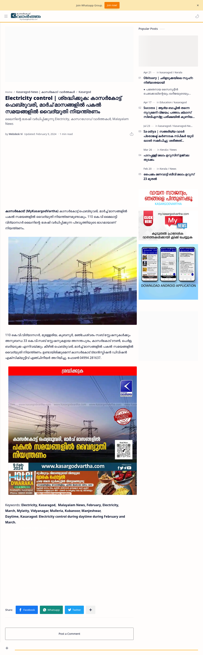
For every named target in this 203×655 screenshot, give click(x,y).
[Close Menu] (197, 5)
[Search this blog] (82, 16)
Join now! (112, 5)
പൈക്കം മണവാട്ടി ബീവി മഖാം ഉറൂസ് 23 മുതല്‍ (169, 178)
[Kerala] (178, 74)
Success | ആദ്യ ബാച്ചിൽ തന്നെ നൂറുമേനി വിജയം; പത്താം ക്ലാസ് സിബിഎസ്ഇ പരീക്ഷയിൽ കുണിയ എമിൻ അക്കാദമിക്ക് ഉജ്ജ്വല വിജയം (169, 114)
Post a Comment (77, 617)
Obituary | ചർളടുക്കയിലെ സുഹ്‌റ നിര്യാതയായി (168, 82)
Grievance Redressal (52, 646)
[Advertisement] (77, 56)
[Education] (166, 104)
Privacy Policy (28, 646)
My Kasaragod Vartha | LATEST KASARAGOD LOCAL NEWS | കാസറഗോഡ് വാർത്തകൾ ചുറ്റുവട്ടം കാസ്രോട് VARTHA (104, 642)
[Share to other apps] (105, 593)
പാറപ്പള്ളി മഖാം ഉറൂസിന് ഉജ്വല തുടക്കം (166, 159)
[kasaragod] (167, 74)
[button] (196, 16)
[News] (173, 151)
